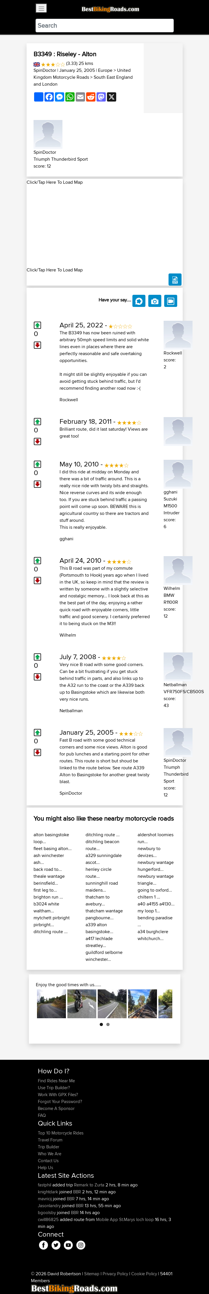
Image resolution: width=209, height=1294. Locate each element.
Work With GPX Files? (58, 1095)
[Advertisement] (105, 226)
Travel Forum (50, 1140)
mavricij (45, 1199)
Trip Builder (48, 1147)
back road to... (48, 869)
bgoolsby (47, 1212)
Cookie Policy (144, 1274)
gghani (66, 538)
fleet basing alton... (53, 848)
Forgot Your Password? (60, 1101)
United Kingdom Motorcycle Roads (82, 73)
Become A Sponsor (56, 1108)
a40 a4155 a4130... (156, 904)
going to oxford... (155, 890)
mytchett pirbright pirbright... (52, 921)
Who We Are (49, 1154)
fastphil (45, 1185)
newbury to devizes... (149, 852)
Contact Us (48, 1161)
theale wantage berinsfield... (49, 879)
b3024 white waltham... (46, 907)
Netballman (71, 710)
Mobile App (107, 1219)
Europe (105, 70)
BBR (77, 1192)
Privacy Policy (115, 1274)
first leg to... (45, 890)
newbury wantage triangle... (156, 879)
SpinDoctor (45, 70)
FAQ (42, 1115)
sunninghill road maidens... (102, 886)
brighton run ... (48, 897)
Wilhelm (68, 635)
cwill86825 (49, 1219)
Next (163, 1004)
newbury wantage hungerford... (156, 866)
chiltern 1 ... (149, 897)
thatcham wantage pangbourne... (104, 914)
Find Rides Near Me (56, 1081)
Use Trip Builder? (54, 1088)
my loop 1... (149, 910)
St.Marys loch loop (136, 1219)
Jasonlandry (50, 1206)
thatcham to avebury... (98, 900)
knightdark (48, 1192)
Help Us (45, 1167)
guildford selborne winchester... (104, 956)
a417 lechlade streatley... (99, 942)
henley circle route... (99, 872)
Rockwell (69, 399)
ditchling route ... (51, 931)
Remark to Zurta (89, 1185)
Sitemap (91, 1274)
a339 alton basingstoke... (99, 928)
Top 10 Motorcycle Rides (61, 1133)
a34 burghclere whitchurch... (153, 935)
